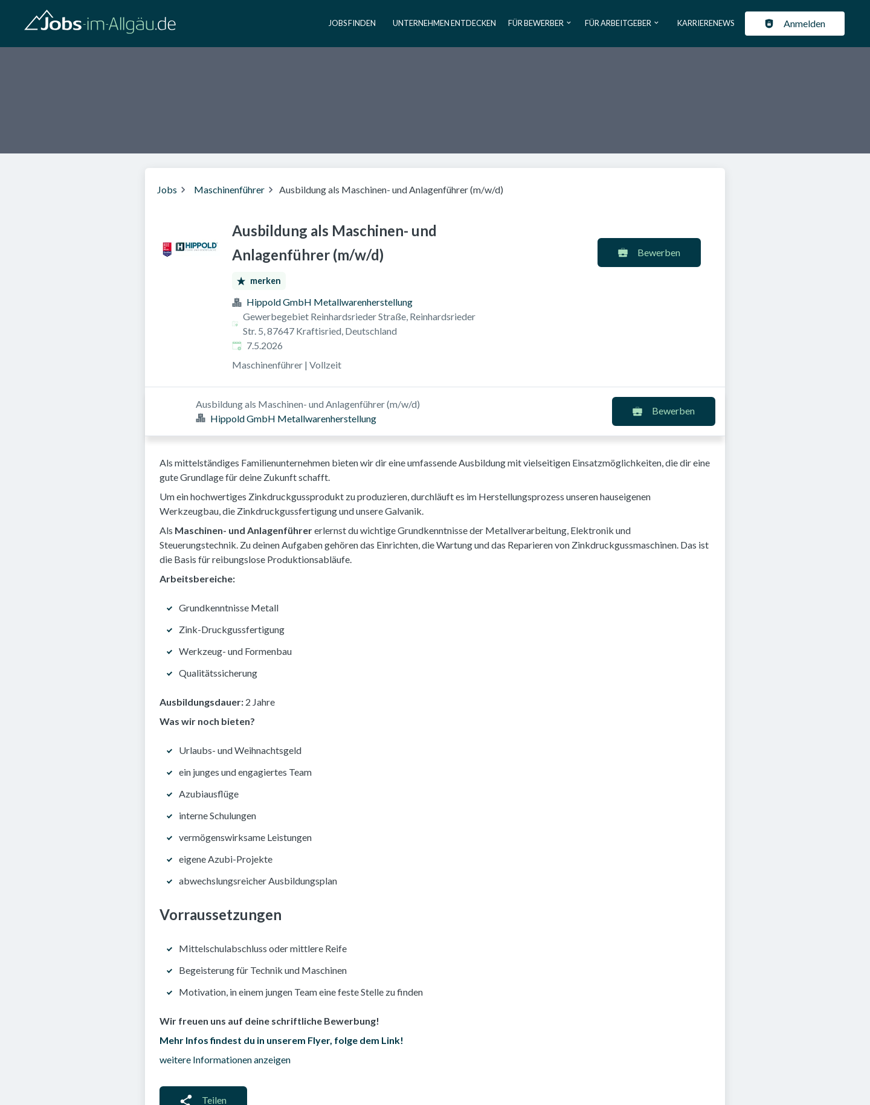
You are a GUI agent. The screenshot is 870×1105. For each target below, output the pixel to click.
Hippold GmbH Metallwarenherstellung (329, 302)
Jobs (167, 189)
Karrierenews (705, 23)
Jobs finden (352, 23)
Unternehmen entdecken (444, 23)
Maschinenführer (229, 189)
